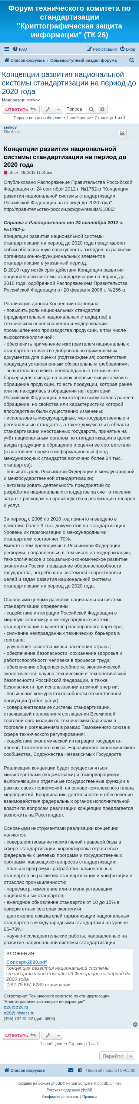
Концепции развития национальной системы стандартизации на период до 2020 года (69, 82)
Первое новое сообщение (38, 117)
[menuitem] (19, 49)
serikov (33, 100)
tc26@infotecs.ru (19, 1013)
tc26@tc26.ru (16, 1007)
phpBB (57, 1083)
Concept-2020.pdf (26, 962)
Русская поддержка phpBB (69, 1090)
